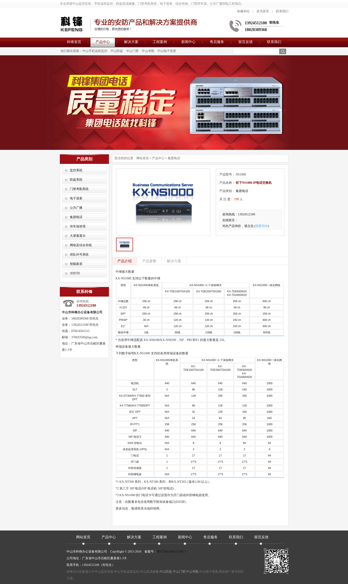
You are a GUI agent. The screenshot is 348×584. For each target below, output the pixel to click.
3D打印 (75, 273)
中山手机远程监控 (94, 51)
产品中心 (103, 42)
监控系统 (76, 170)
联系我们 (282, 11)
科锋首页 (74, 42)
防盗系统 (76, 179)
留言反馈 (245, 42)
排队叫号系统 (79, 254)
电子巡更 (76, 198)
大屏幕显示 (77, 235)
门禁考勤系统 (79, 189)
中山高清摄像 (149, 571)
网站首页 (142, 158)
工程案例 (160, 42)
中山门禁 (132, 51)
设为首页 (262, 11)
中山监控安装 (104, 571)
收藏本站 (243, 11)
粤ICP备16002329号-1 (171, 551)
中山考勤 (148, 51)
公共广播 (76, 207)
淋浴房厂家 (226, 571)
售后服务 (217, 42)
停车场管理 (77, 226)
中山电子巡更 (166, 51)
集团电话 (76, 217)
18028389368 (256, 29)
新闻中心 (188, 42)
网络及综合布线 (81, 245)
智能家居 (76, 264)
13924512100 (256, 23)
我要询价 (261, 226)
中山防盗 (116, 51)
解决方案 (131, 42)
